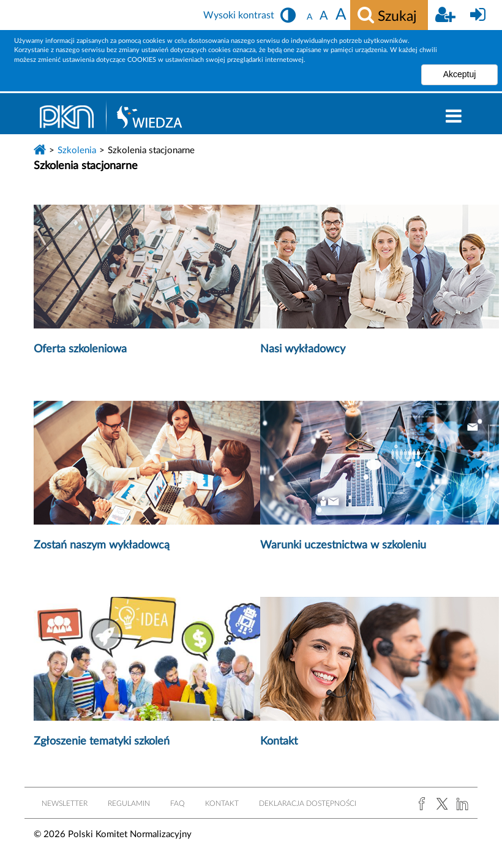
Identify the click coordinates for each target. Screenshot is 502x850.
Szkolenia (77, 150)
